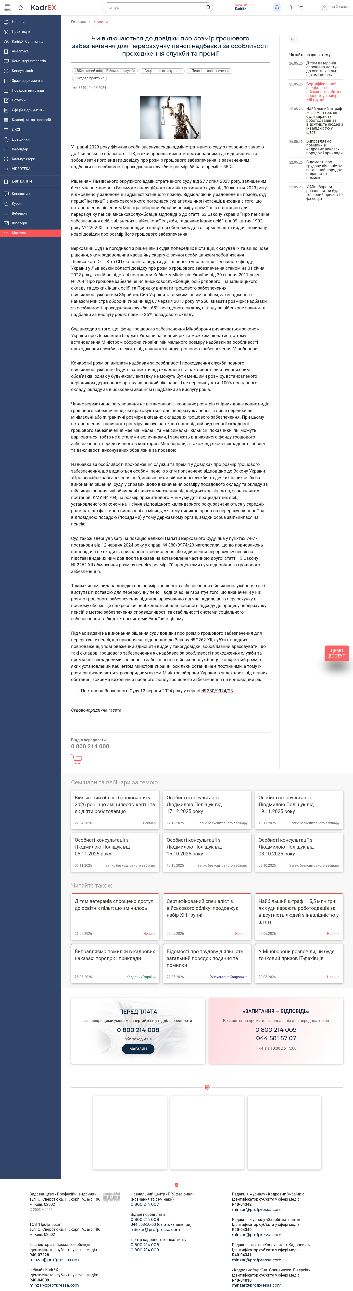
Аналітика (16, 51)
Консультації (18, 71)
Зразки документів (23, 80)
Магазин (15, 233)
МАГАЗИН (138, 1049)
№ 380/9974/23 (217, 690)
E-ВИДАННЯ (18, 181)
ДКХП (13, 129)
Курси (13, 203)
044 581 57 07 (276, 1038)
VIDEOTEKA (17, 169)
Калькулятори (19, 159)
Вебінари (15, 213)
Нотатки (14, 100)
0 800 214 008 (145, 1219)
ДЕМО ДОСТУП (337, 653)
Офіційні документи (24, 110)
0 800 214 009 (276, 1029)
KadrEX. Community (23, 41)
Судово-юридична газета (96, 710)
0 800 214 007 (145, 1204)
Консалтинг (17, 194)
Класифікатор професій (27, 120)
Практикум (17, 31)
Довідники (17, 139)
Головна (78, 22)
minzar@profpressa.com (54, 1259)
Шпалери (15, 223)
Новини (14, 22)
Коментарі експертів (25, 61)
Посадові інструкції (24, 90)
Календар (16, 149)
